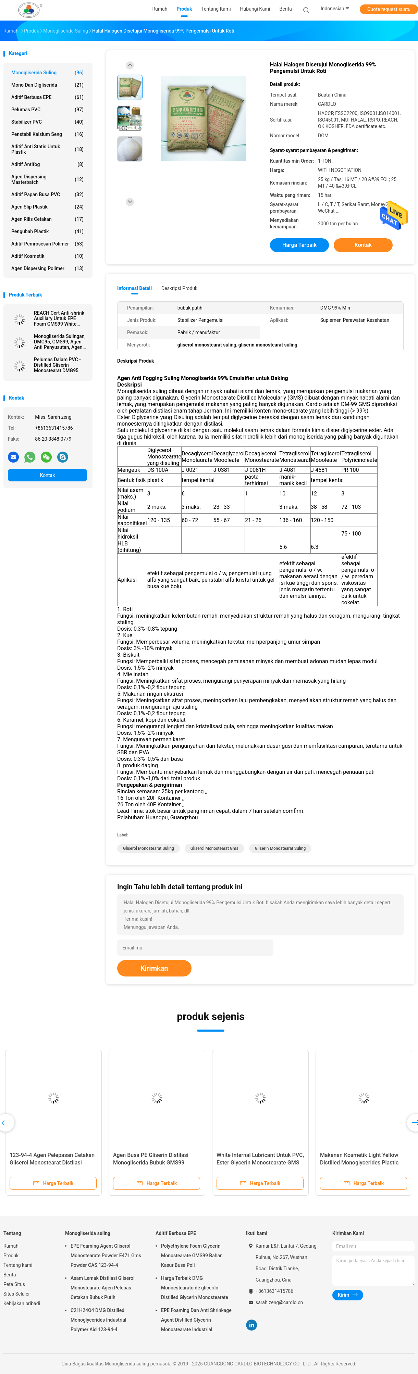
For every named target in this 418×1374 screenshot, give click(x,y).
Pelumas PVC (47, 109)
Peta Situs (14, 1284)
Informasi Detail (134, 288)
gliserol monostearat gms (214, 848)
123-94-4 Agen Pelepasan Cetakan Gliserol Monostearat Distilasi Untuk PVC (52, 1162)
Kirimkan (154, 968)
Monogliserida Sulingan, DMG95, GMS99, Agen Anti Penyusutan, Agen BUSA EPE (60, 341)
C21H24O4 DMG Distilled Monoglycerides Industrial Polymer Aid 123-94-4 (98, 1320)
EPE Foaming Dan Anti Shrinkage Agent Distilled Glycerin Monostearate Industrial (196, 1320)
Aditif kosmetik (47, 256)
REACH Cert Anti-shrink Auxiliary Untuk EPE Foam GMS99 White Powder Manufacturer (59, 318)
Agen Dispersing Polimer (47, 268)
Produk (11, 1255)
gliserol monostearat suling (148, 848)
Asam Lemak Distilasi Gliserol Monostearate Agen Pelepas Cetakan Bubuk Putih (102, 1287)
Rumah (11, 1246)
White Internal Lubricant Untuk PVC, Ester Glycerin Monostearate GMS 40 (260, 1162)
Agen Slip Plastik (47, 206)
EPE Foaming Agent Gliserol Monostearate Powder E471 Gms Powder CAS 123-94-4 (106, 1255)
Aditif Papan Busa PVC (47, 194)
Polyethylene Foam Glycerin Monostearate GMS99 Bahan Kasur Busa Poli (192, 1255)
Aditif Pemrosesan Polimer (47, 243)
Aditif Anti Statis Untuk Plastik (47, 149)
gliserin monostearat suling (280, 848)
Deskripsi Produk (179, 288)
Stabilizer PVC (47, 121)
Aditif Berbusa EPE (47, 97)
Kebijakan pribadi (21, 1303)
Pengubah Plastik (47, 231)
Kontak (47, 475)
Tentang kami (18, 1265)
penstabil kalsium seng (47, 134)
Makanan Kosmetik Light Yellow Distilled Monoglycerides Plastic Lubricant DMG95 (359, 1162)
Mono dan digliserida (47, 84)
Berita (9, 1274)
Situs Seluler (16, 1294)
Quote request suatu (388, 9)
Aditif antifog (47, 164)
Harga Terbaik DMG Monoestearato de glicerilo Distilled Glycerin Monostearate (194, 1287)
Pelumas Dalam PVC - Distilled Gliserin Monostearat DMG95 (57, 365)
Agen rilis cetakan (47, 219)
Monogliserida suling (47, 72)
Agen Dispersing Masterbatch (47, 179)
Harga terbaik (299, 245)
